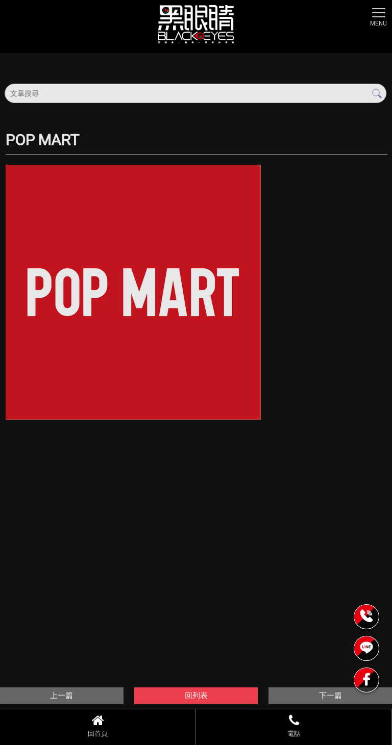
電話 (294, 725)
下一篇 (330, 695)
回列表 (196, 695)
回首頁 (98, 725)
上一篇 (61, 695)
